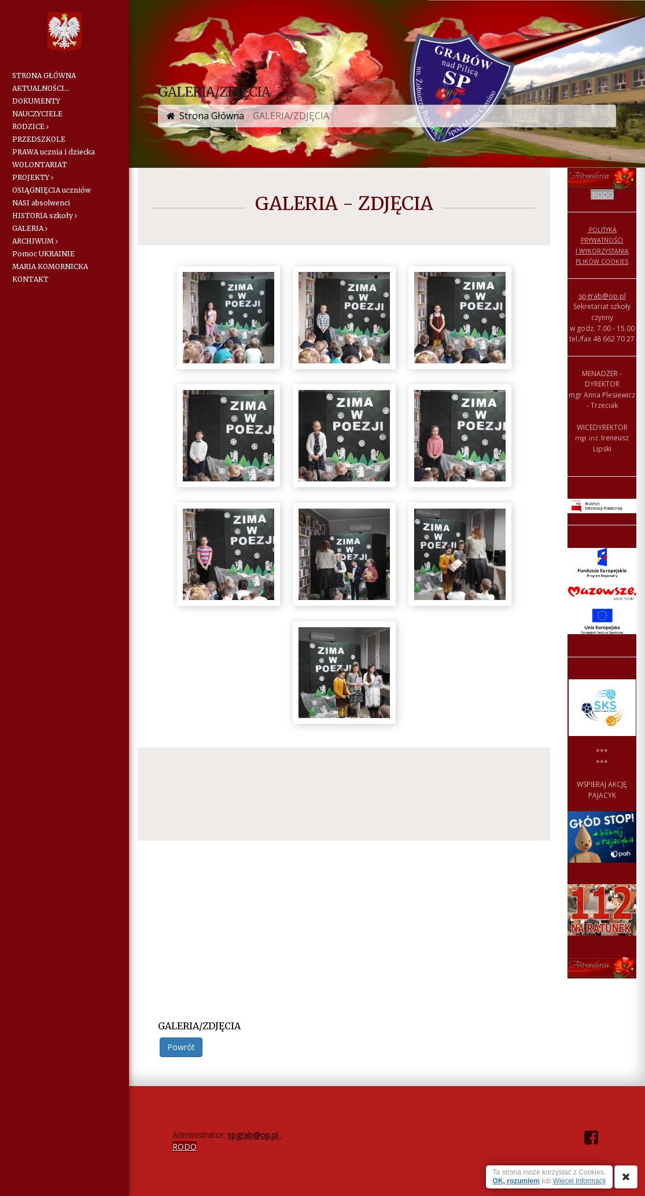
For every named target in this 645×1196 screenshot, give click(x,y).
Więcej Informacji (579, 1181)
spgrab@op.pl (602, 296)
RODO (603, 194)
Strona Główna (211, 115)
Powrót (181, 1047)
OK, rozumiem (516, 1181)
